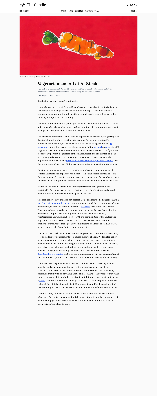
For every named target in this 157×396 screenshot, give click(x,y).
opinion (64, 11)
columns (79, 11)
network (98, 147)
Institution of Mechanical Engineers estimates (89, 160)
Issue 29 (134, 11)
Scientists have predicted (50, 254)
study (42, 280)
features (89, 11)
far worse (85, 206)
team (97, 11)
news (71, 11)
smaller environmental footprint (54, 203)
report (108, 147)
